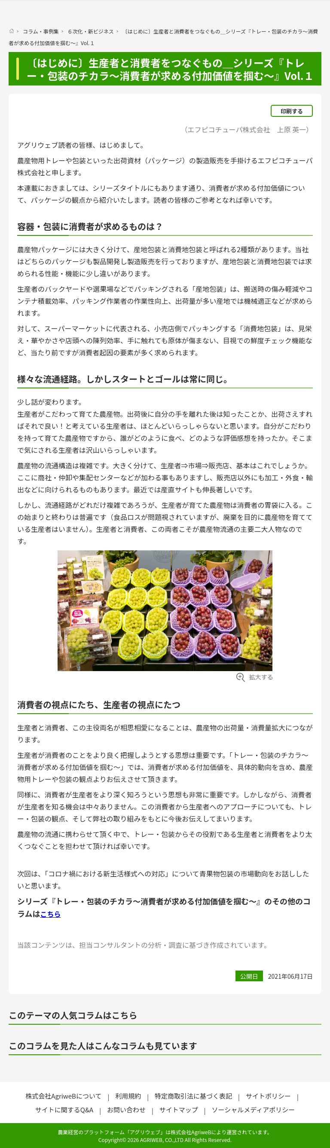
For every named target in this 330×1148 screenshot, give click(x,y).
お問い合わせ (126, 1109)
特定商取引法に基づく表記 (193, 1095)
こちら (50, 914)
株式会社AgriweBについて (63, 1095)
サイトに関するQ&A (64, 1109)
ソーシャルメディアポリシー (253, 1109)
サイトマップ (178, 1109)
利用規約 (128, 1095)
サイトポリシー (268, 1095)
